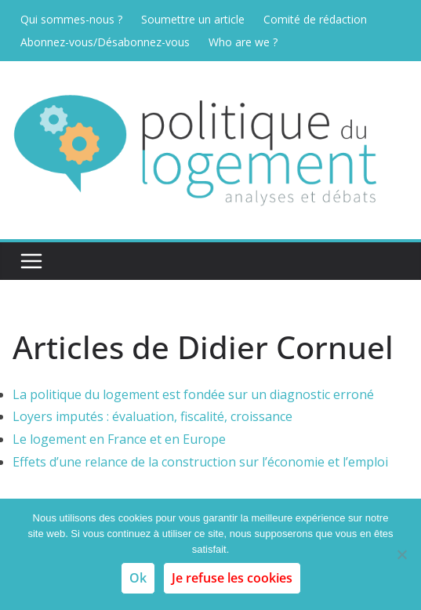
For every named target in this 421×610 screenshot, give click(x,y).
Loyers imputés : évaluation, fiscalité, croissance (152, 416)
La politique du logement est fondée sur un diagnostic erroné (193, 394)
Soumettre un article (193, 19)
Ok (138, 577)
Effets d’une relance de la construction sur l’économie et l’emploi (200, 461)
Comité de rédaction (315, 19)
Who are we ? (243, 41)
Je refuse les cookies (232, 577)
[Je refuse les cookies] (401, 554)
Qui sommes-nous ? (71, 19)
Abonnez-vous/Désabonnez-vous (105, 41)
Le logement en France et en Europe (119, 439)
